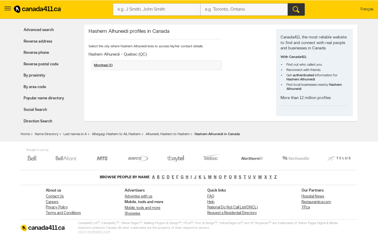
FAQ (210, 196)
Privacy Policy (57, 207)
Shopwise (132, 214)
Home (25, 134)
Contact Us (55, 196)
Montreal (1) (103, 65)
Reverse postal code (41, 64)
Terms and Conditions (63, 213)
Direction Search (38, 121)
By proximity (34, 75)
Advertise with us (138, 196)
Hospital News (313, 196)
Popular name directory (44, 98)
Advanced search (39, 30)
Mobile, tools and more (142, 208)
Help (210, 202)
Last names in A (75, 134)
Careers (52, 202)
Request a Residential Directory (232, 213)
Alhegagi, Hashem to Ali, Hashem (116, 134)
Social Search (35, 110)
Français (367, 9)
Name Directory (46, 134)
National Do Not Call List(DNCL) (232, 207)
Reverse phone (36, 53)
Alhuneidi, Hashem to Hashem (168, 134)
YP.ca (306, 207)
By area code (35, 87)
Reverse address (38, 41)
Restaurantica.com (316, 202)
